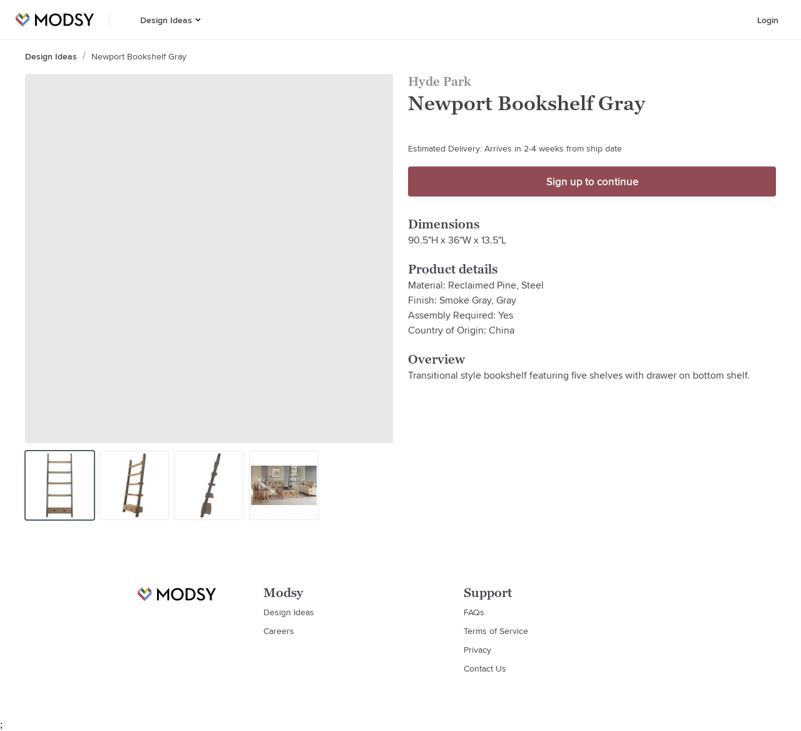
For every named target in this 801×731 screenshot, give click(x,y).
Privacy (477, 649)
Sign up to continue (592, 181)
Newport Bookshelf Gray (138, 56)
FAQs (474, 612)
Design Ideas (166, 20)
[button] (198, 19)
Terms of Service (496, 630)
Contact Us (485, 668)
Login (767, 20)
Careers (278, 630)
